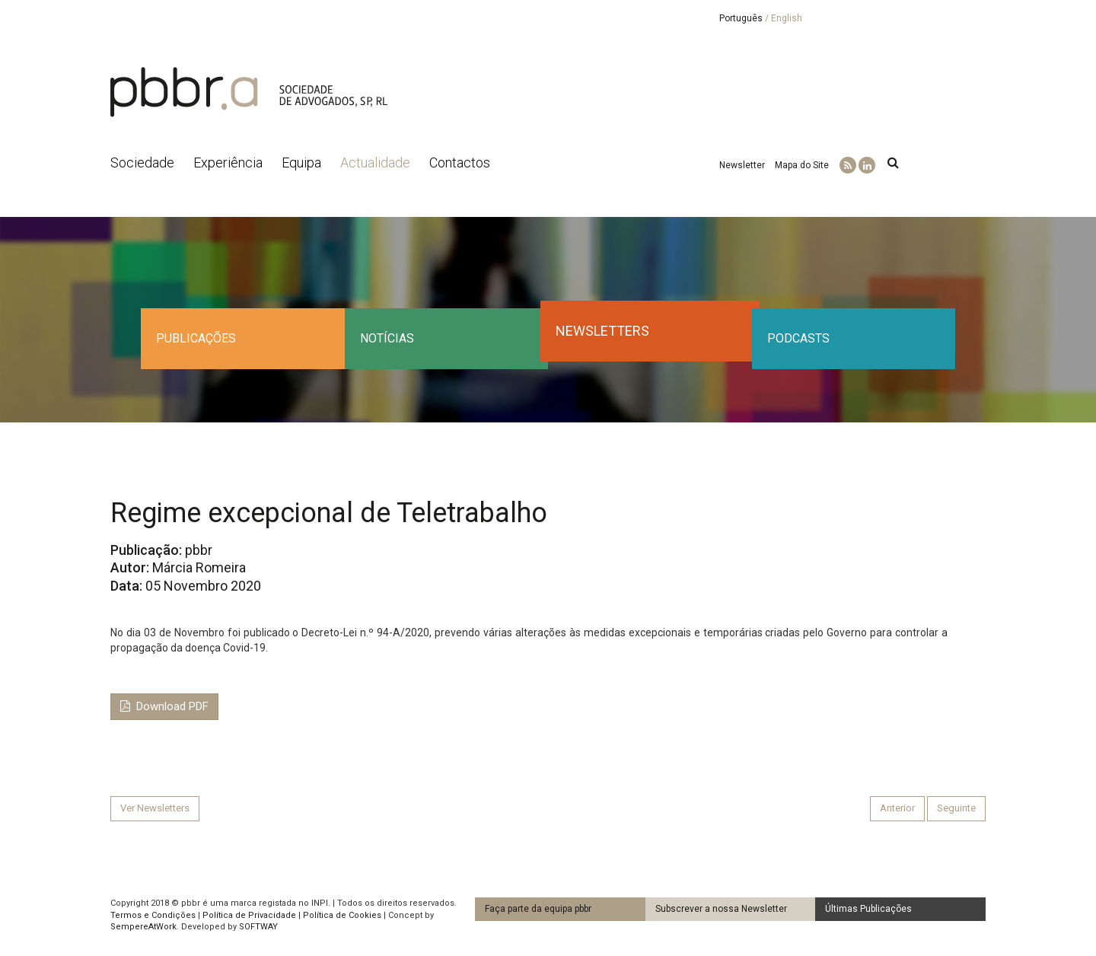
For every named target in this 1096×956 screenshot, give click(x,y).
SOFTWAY (258, 927)
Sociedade (142, 162)
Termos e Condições (153, 915)
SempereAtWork (143, 927)
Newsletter (742, 165)
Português (741, 18)
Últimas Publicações (868, 908)
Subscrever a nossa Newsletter (721, 908)
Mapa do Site (802, 165)
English (786, 18)
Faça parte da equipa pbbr (538, 908)
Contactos (459, 162)
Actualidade (375, 162)
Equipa (301, 162)
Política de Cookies (342, 915)
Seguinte (956, 808)
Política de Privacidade (249, 915)
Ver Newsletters (155, 808)
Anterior (897, 808)
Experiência (228, 162)
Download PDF (164, 706)
